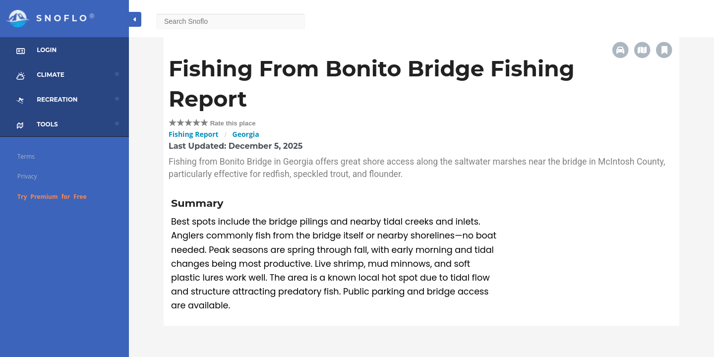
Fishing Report (194, 134)
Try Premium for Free (52, 196)
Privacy (27, 176)
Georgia (246, 134)
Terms (26, 156)
